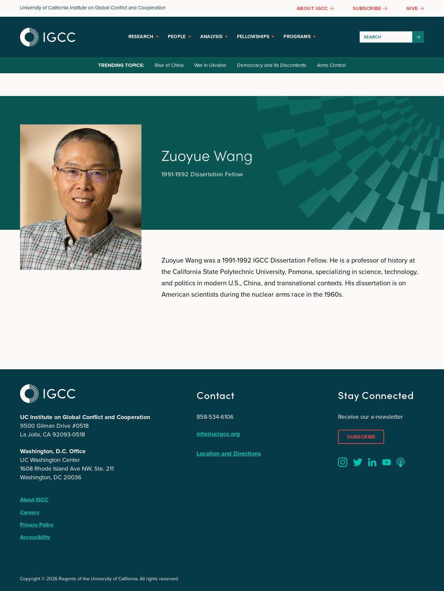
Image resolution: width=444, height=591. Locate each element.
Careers (29, 512)
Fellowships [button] (253, 36)
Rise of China (169, 65)
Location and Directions (229, 453)
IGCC (47, 37)
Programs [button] (297, 36)
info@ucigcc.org (218, 433)
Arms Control (331, 65)
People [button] (177, 36)
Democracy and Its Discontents (271, 65)
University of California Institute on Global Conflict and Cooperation (92, 7)
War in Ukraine (210, 65)
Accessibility (35, 537)
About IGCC (34, 499)
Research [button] (140, 36)
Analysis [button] (211, 36)
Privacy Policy (36, 524)
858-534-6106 (215, 416)
